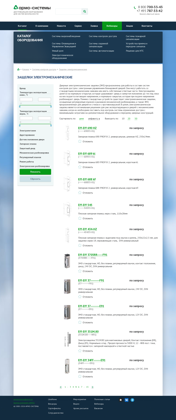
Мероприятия (79, 399)
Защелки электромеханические (73, 69)
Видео (76, 404)
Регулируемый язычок (30, 157)
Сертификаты (54, 408)
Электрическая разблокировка (35, 166)
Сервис (78, 25)
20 (129, 118)
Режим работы (27, 161)
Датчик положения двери (32, 139)
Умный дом (57, 50)
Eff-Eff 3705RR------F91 (102, 256)
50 (136, 118)
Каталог (22, 25)
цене (81, 118)
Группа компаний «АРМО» (24, 403)
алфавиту (93, 118)
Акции (129, 25)
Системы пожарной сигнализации (136, 38)
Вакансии (98, 408)
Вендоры (52, 404)
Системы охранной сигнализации (98, 45)
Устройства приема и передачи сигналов (136, 45)
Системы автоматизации (101, 50)
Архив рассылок (81, 408)
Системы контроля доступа (103, 36)
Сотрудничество (56, 413)
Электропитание (28, 130)
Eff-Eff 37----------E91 (102, 307)
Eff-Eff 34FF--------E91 (102, 361)
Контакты (147, 25)
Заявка (94, 25)
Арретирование (27, 135)
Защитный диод (27, 148)
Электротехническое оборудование (62, 56)
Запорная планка (28, 144)
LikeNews (52, 399)
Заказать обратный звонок (150, 14)
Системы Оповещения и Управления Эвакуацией (64, 45)
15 (87, 387)
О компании (41, 25)
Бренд (22, 88)
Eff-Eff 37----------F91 (102, 281)
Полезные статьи (102, 399)
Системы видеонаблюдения (66, 36)
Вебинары (112, 25)
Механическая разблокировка (34, 152)
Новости (61, 25)
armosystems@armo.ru (23, 399)
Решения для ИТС (135, 50)
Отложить (88, 141)
